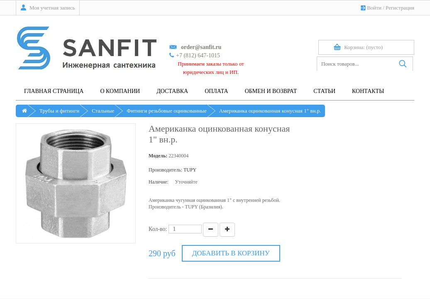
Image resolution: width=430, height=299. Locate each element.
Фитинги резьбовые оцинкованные (167, 111)
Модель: (158, 156)
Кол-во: (158, 229)
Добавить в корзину (231, 253)
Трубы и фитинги (59, 111)
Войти (374, 8)
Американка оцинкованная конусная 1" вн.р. (270, 111)
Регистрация (400, 8)
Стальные (103, 111)
